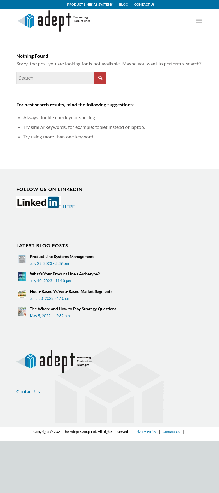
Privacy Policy (145, 431)
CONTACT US (144, 4)
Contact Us (28, 391)
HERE (69, 206)
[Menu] (199, 21)
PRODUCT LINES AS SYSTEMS (90, 4)
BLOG (123, 4)
